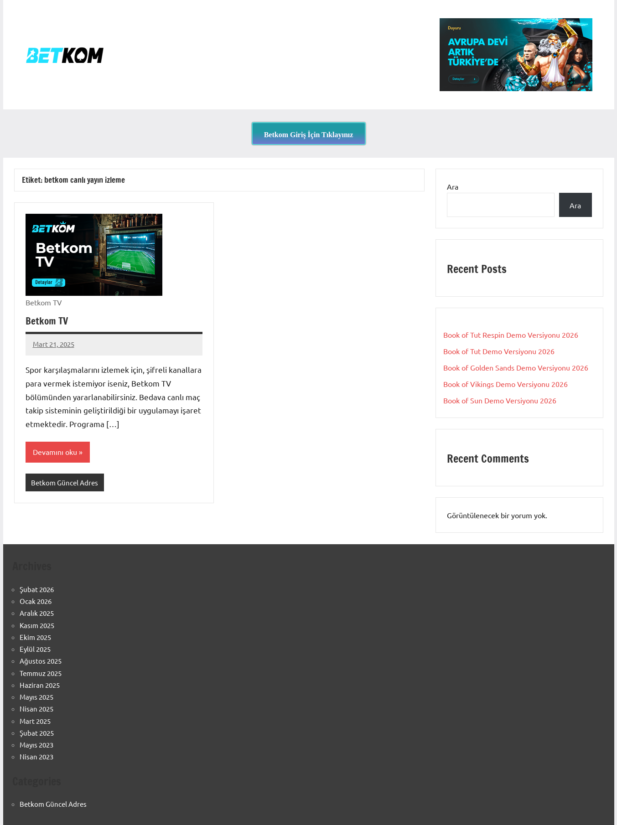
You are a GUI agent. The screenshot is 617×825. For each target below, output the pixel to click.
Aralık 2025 (37, 612)
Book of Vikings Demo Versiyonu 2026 (505, 383)
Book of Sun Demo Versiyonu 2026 (499, 400)
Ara (452, 186)
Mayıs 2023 (36, 744)
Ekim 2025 (35, 637)
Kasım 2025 (37, 625)
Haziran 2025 (40, 685)
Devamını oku (55, 452)
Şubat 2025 (37, 732)
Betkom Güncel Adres (64, 482)
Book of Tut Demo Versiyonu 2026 (499, 351)
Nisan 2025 (36, 708)
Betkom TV (47, 321)
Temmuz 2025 (41, 673)
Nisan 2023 (36, 756)
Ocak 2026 (36, 601)
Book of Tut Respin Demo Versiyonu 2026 (510, 334)
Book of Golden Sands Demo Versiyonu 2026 (515, 367)
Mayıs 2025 (36, 696)
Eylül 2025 (35, 649)
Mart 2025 (35, 721)
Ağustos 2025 (41, 660)
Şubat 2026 (37, 589)
